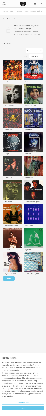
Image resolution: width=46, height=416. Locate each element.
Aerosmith (8, 130)
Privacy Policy (7, 396)
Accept (6, 154)
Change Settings (23, 402)
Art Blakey (8, 202)
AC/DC (6, 82)
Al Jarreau (28, 250)
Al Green (7, 250)
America (27, 154)
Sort (26, 56)
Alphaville (28, 130)
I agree (23, 408)
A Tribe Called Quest (32, 202)
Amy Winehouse (10, 274)
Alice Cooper (8, 106)
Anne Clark (28, 226)
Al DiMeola (8, 178)
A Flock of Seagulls (31, 274)
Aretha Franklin (30, 106)
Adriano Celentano (11, 226)
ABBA (26, 82)
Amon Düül (28, 178)
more (9, 278)
